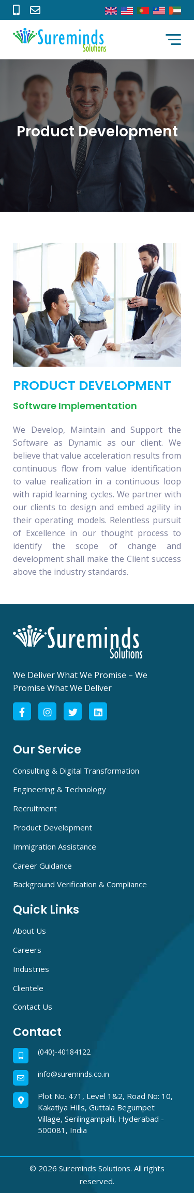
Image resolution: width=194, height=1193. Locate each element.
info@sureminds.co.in (73, 1074)
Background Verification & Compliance (80, 884)
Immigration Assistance (54, 846)
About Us (29, 930)
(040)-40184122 (64, 1052)
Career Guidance (42, 865)
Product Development (52, 827)
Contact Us (32, 1006)
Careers (27, 950)
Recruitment (35, 808)
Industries (31, 969)
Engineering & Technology (59, 789)
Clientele (28, 988)
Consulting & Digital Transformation (76, 770)
